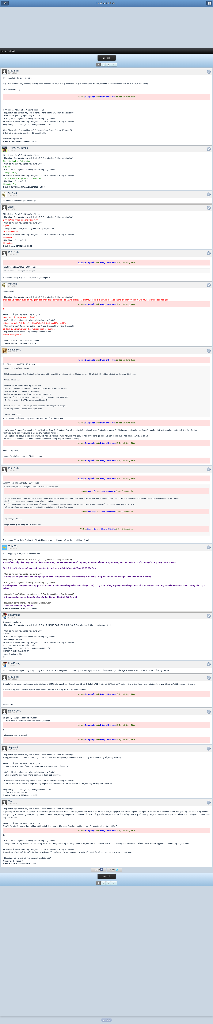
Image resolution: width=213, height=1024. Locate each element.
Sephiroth (13, 747)
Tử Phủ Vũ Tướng (18, 148)
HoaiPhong (14, 615)
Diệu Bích (13, 70)
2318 (11, 207)
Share (99, 869)
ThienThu (13, 546)
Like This (209, 72)
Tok (10, 801)
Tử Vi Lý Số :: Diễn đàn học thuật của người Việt (106, 3)
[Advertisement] (107, 27)
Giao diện (106, 1020)
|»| (114, 64)
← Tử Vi (4, 3)
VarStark (12, 193)
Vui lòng (81, 262)
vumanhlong (14, 349)
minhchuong (14, 710)
